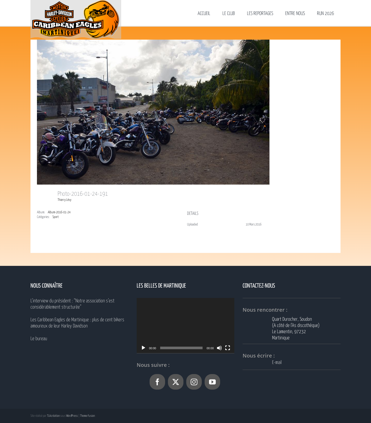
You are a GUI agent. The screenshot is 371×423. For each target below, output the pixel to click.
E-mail (277, 362)
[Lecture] (143, 348)
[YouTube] (212, 382)
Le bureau (38, 338)
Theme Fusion (87, 416)
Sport (55, 217)
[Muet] (219, 348)
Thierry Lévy (64, 200)
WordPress (72, 416)
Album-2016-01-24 (59, 212)
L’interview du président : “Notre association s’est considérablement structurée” (72, 304)
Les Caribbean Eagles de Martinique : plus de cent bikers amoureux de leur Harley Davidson (77, 323)
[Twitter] (175, 382)
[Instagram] (194, 382)
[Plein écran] (227, 348)
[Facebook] (157, 382)
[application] (186, 325)
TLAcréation (53, 416)
